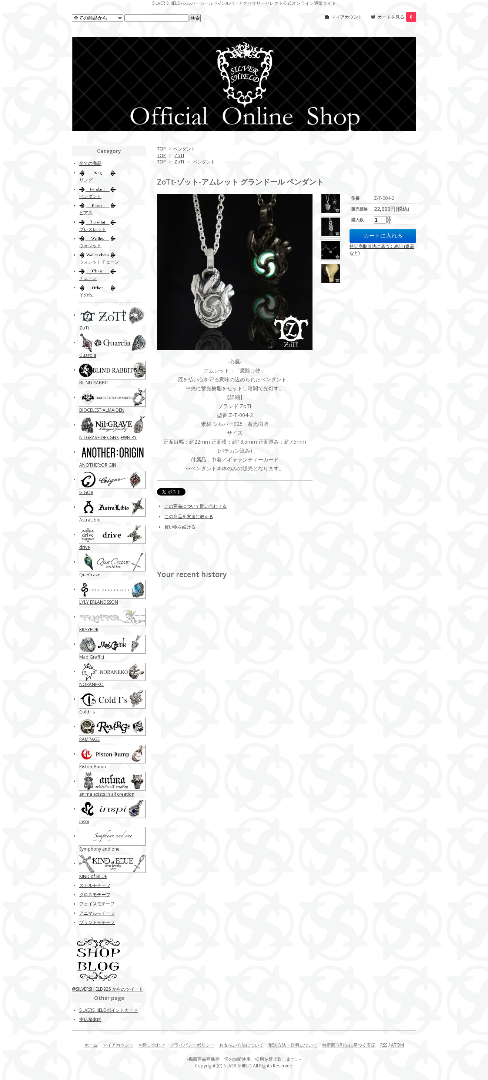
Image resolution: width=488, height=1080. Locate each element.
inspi (84, 821)
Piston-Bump (92, 766)
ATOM (397, 1045)
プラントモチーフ (97, 922)
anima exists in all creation (106, 794)
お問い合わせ (151, 1045)
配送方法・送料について (292, 1045)
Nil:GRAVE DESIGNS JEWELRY (108, 437)
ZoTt (179, 155)
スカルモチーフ (94, 885)
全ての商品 (90, 163)
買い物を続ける (179, 527)
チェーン (88, 278)
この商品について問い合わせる (195, 506)
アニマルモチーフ (97, 913)
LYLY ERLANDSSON (98, 602)
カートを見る (397, 17)
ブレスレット (92, 229)
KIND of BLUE (93, 876)
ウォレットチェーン (99, 262)
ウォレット (90, 245)
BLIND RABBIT (93, 383)
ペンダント (184, 149)
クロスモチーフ (94, 894)
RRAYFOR (88, 629)
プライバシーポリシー (192, 1045)
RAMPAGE (89, 739)
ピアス (86, 212)
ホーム (91, 1045)
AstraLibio (90, 520)
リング (86, 180)
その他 (86, 295)
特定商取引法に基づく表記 (348, 1045)
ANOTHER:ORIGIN (97, 465)
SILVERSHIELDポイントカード (108, 1010)
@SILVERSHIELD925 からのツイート (107, 989)
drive (84, 547)
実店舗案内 (90, 1019)
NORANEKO (91, 684)
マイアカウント (346, 17)
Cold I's (87, 712)
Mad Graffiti (91, 657)
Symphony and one (99, 849)
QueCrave (89, 575)
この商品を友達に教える (188, 516)
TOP (161, 149)
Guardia (87, 355)
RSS (383, 1045)
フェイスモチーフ (97, 904)
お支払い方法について (241, 1045)
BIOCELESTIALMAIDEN (101, 410)
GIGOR (86, 492)
